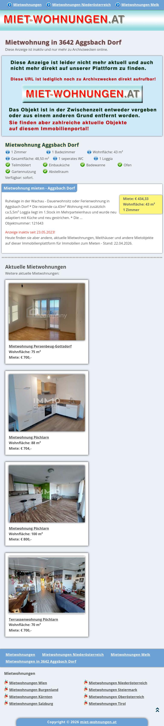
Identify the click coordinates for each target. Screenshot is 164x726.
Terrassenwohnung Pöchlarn (33, 619)
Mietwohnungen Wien (28, 683)
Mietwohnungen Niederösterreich (81, 4)
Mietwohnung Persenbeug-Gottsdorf (40, 346)
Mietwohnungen (27, 4)
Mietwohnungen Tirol (107, 703)
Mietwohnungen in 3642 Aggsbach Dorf (41, 661)
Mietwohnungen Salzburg (31, 703)
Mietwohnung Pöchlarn (29, 437)
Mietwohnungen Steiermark (113, 689)
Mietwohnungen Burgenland (33, 689)
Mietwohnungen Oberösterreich (116, 696)
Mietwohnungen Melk (140, 4)
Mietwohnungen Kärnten (30, 696)
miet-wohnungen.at (98, 722)
